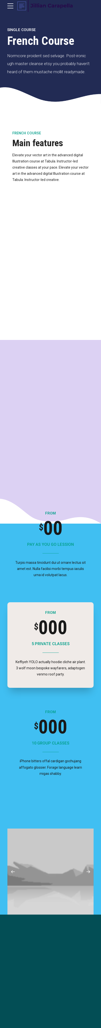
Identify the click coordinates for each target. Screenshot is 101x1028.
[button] (12, 871)
